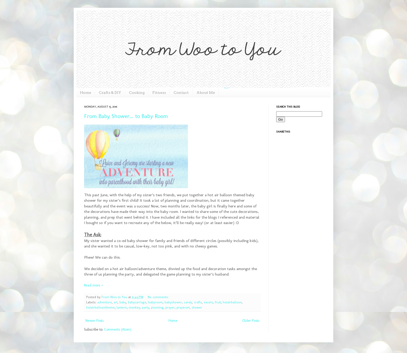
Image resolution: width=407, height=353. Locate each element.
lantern (122, 307)
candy (188, 302)
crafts (198, 302)
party (145, 307)
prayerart (183, 307)
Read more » (93, 285)
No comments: (158, 297)
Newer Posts (94, 320)
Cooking (137, 92)
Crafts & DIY (110, 92)
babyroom (155, 302)
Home (85, 92)
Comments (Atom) (117, 329)
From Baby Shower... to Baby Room (126, 116)
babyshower (173, 302)
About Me (205, 92)
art (116, 302)
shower (197, 307)
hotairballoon (232, 302)
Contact (181, 92)
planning (157, 307)
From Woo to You (114, 297)
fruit (218, 302)
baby (122, 302)
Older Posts (250, 320)
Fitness (159, 92)
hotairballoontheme (100, 307)
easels (208, 302)
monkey (134, 307)
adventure (104, 302)
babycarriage (137, 302)
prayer (170, 307)
